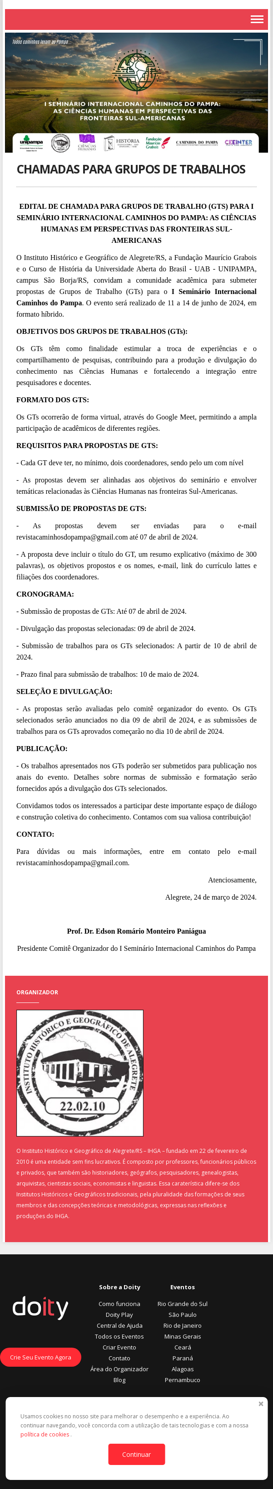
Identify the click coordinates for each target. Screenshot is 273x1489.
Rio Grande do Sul (183, 1304)
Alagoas (183, 1369)
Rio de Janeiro (183, 1325)
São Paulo (183, 1315)
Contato (119, 1358)
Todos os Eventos (119, 1336)
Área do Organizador (119, 1369)
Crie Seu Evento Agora (40, 1357)
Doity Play (119, 1315)
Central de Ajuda (120, 1325)
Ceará (182, 1347)
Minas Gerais (182, 1336)
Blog (119, 1380)
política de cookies (45, 1434)
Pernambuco (182, 1380)
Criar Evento (119, 1347)
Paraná (183, 1358)
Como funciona (119, 1304)
